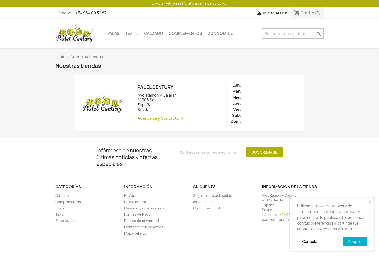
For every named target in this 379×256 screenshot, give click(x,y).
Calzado (153, 33)
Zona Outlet (221, 33)
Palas (113, 33)
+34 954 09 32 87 (90, 12)
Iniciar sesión (204, 202)
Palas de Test (135, 202)
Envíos (129, 195)
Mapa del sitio (135, 233)
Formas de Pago (137, 214)
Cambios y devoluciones (144, 208)
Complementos (185, 33)
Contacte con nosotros (143, 227)
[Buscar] (293, 33)
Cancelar (310, 241)
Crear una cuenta (207, 208)
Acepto (355, 241)
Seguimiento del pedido (212, 195)
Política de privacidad (141, 220)
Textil (131, 33)
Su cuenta (204, 186)
